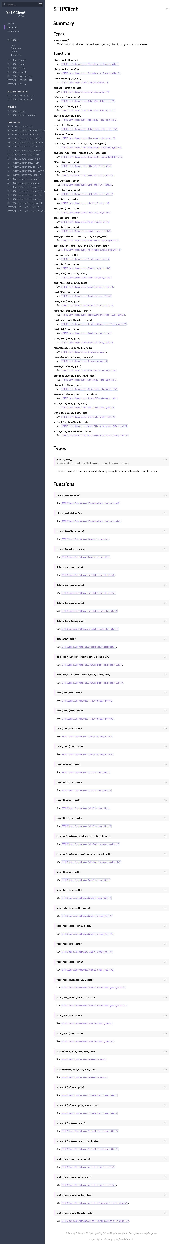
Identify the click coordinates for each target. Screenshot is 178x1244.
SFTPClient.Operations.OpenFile (26, 178)
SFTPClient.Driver (18, 110)
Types (16, 51)
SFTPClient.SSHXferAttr (22, 80)
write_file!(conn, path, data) (71, 413)
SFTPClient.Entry (18, 67)
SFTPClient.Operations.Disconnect (27, 146)
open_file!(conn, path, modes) (71, 283)
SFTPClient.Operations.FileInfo (25, 154)
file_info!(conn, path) (67, 171)
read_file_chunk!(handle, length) (73, 320)
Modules (12, 27)
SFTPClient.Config (18, 59)
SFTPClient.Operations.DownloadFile (28, 150)
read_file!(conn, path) (67, 301)
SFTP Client (16, 12)
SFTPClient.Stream (19, 84)
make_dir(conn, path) (66, 218)
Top (13, 44)
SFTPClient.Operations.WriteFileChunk (29, 211)
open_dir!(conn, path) (66, 264)
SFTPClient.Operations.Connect (25, 134)
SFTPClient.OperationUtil (22, 126)
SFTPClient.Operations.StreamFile (27, 203)
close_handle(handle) (66, 60)
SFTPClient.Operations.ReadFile (26, 186)
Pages (10, 23)
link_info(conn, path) (66, 180)
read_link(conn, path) (66, 329)
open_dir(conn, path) (66, 255)
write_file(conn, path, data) (70, 403)
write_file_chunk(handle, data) (72, 422)
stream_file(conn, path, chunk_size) (75, 375)
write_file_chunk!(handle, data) (72, 431)
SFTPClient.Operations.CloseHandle (28, 130)
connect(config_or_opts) (67, 78)
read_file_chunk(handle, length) (72, 310)
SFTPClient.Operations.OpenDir (26, 174)
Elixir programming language (143, 1233)
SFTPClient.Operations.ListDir (25, 162)
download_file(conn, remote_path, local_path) (80, 143)
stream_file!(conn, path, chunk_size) (75, 394)
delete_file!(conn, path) (68, 125)
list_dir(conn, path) (66, 199)
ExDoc (79, 1233)
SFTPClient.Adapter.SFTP (22, 95)
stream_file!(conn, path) (68, 385)
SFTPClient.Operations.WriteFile (26, 207)
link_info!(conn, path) (67, 190)
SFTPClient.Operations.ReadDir (25, 182)
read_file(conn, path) (66, 292)
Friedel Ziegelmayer (112, 1233)
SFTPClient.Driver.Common (23, 115)
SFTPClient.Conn (18, 63)
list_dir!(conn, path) (66, 208)
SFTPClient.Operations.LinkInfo (25, 158)
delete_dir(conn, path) (67, 97)
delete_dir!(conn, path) (67, 106)
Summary (16, 48)
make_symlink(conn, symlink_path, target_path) (81, 236)
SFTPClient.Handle (19, 72)
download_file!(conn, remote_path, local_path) (81, 153)
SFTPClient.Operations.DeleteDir (26, 138)
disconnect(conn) (63, 134)
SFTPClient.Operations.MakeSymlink (28, 170)
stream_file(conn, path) (67, 366)
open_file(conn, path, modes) (70, 273)
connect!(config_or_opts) (68, 88)
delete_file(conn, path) (67, 115)
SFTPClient (15, 39)
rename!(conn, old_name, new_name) (73, 357)
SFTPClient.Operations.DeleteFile (27, 142)
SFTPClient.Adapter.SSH (22, 99)
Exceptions (13, 31)
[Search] (22, 4)
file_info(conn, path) (66, 162)
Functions (18, 54)
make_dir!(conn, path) (66, 227)
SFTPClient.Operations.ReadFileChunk (29, 190)
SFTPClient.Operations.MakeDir (26, 166)
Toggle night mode (98, 1239)
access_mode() (61, 40)
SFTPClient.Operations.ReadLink (26, 195)
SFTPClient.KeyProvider (22, 76)
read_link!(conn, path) (67, 338)
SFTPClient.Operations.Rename (25, 199)
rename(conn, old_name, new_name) (73, 348)
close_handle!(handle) (66, 69)
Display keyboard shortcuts (121, 1239)
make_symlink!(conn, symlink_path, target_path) (81, 245)
